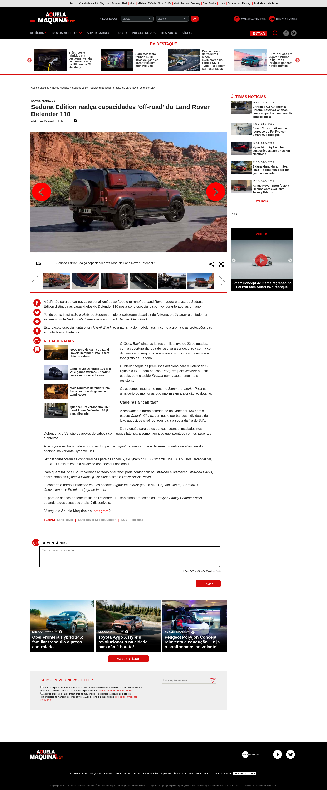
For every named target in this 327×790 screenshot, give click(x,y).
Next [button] (297, 60)
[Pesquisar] (275, 33)
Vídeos (188, 33)
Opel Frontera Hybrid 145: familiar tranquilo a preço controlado (57, 642)
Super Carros (98, 33)
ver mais (262, 201)
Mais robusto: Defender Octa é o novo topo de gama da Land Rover (90, 391)
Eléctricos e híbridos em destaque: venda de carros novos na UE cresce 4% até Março (80, 60)
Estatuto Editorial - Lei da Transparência (133, 773)
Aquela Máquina (40, 87)
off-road (137, 519)
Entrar (259, 33)
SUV (124, 519)
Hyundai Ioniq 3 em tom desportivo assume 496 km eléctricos (271, 151)
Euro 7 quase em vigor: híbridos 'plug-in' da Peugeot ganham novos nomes (280, 59)
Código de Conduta (198, 773)
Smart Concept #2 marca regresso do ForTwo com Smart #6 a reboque (270, 132)
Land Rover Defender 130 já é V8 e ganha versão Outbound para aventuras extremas (90, 372)
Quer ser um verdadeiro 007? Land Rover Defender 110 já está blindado (90, 410)
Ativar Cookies (244, 773)
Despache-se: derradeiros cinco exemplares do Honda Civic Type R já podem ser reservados (213, 60)
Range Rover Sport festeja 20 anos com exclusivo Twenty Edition (271, 189)
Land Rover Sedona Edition (97, 519)
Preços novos (144, 33)
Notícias (38, 33)
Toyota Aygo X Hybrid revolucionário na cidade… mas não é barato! (125, 642)
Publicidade (223, 773)
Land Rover (65, 519)
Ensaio (121, 33)
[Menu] (32, 20)
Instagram (100, 511)
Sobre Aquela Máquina (86, 773)
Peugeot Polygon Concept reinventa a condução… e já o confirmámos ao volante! (192, 642)
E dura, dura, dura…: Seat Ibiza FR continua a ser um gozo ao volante (271, 170)
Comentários (54, 543)
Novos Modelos (67, 33)
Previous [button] (29, 60)
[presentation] (184, 694)
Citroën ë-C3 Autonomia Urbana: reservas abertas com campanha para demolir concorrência (272, 111)
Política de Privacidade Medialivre (115, 690)
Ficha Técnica (173, 773)
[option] (63, 60)
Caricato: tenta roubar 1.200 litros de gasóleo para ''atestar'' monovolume (146, 59)
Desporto (169, 33)
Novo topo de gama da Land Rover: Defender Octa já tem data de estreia (89, 353)
